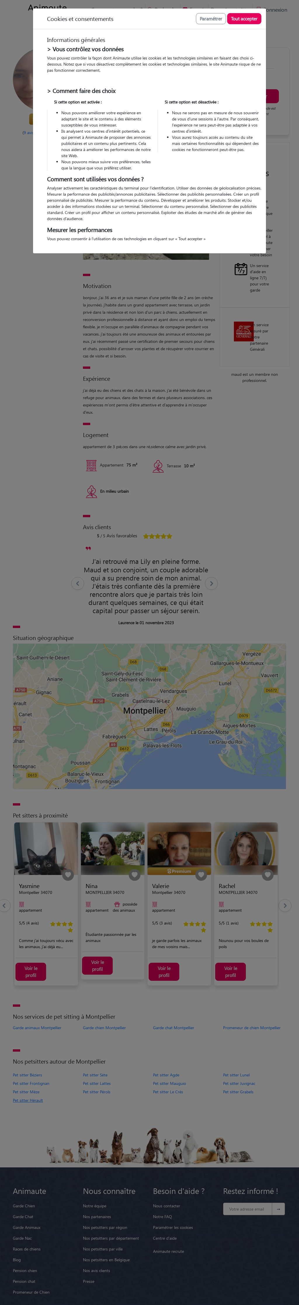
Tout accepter (244, 18)
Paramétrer (211, 18)
